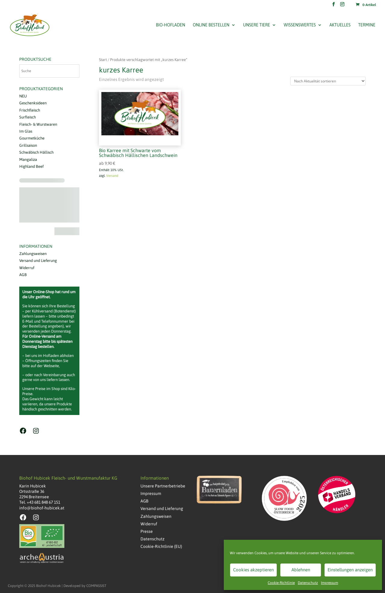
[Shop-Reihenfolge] (328, 81)
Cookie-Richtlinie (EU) (161, 546)
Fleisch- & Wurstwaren (38, 124)
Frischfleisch (29, 110)
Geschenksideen (33, 103)
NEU (23, 96)
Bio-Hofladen (170, 25)
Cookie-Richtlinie (281, 583)
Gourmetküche (32, 138)
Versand (112, 175)
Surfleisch (27, 117)
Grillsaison (28, 145)
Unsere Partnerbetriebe (162, 486)
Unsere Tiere (256, 25)
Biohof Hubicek (48, 586)
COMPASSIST (96, 586)
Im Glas (25, 131)
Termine (366, 25)
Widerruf (26, 268)
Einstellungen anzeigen (350, 569)
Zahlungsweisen (33, 253)
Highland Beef (31, 166)
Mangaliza (28, 159)
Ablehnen (300, 569)
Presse (146, 531)
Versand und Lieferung (38, 260)
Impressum (329, 583)
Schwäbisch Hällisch (36, 152)
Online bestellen (211, 25)
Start (103, 59)
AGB (23, 274)
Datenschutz (308, 583)
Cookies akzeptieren (253, 569)
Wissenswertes (300, 25)
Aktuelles (339, 25)
